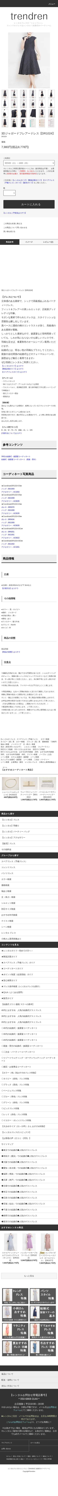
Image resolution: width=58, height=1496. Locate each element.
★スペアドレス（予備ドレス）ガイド (18, 962)
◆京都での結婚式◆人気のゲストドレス (19, 1186)
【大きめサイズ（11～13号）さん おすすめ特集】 (23, 1126)
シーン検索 (5, 757)
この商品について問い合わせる (13, 228)
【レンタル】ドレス (7, 739)
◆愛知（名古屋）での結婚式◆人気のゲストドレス (24, 1168)
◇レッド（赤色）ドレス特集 (14, 1114)
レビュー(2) (48, 242)
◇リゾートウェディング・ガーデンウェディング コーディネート (28, 1059)
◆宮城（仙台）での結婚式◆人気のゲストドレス (23, 1204)
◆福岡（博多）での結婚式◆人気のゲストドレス (23, 1174)
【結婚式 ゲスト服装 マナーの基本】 (17, 1004)
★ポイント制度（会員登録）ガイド (17, 974)
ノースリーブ (16, 744)
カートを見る (35, 1443)
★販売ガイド (7, 998)
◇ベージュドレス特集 (11, 1090)
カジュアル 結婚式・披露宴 (11, 760)
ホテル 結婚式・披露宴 (19, 757)
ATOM (49, 1459)
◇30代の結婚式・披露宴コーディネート (19, 1034)
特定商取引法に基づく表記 (15, 1459)
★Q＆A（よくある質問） (12, 992)
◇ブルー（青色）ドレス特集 (14, 1096)
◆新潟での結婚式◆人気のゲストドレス (19, 1221)
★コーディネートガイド (12, 968)
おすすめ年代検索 (26, 752)
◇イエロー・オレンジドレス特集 (16, 1120)
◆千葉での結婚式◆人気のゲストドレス (19, 1210)
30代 (2, 754)
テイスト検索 (32, 754)
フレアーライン (44, 747)
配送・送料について (34, 1456)
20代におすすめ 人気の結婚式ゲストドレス (21, 1022)
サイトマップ (7, 1144)
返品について (47, 1456)
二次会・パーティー (41, 760)
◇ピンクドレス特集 (10, 1108)
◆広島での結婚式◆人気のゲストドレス (19, 1198)
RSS (45, 1459)
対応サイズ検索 (7, 749)
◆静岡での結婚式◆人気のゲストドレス (19, 1215)
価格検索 (45, 742)
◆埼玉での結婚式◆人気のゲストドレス (19, 1192)
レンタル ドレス (31, 762)
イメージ (29, 242)
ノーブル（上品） (46, 754)
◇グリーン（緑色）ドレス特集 (15, 1102)
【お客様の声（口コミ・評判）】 (16, 1138)
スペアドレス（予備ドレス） (28, 739)
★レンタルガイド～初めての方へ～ (17, 951)
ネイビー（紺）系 (7, 742)
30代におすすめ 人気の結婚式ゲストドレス (21, 1016)
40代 (23, 754)
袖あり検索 (5, 744)
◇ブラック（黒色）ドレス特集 (15, 1084)
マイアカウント (6, 1443)
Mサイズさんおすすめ (9, 752)
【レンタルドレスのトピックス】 (16, 1132)
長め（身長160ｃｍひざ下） (11, 747)
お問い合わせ (6, 1449)
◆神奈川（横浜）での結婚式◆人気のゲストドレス (24, 1156)
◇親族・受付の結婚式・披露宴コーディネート (22, 1046)
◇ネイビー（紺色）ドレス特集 (15, 1079)
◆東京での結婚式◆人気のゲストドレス (19, 1150)
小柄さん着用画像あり (47, 762)
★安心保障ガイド (9, 980)
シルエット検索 (30, 747)
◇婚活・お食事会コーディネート (16, 1067)
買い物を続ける (7, 231)
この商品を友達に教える (11, 224)
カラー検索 (45, 739)
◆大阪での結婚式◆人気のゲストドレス (19, 1162)
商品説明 (9, 242)
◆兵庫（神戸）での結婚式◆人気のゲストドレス (23, 1180)
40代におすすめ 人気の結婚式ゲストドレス (21, 1010)
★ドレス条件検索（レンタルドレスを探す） (21, 986)
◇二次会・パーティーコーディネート (18, 1052)
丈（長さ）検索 (29, 744)
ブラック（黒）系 (33, 742)
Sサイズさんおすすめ (22, 749)
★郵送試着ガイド (9, 956)
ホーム (5, 767)
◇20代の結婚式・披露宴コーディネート (19, 1040)
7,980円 (54, 742)
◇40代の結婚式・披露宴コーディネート (19, 1028)
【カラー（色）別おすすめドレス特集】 (19, 1073)
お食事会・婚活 (17, 762)
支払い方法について (19, 1456)
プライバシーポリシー (33, 1459)
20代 (36, 752)
